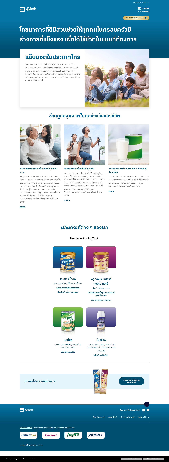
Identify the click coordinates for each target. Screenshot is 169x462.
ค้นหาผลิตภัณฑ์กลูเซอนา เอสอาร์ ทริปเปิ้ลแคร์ (101, 294)
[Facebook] (143, 410)
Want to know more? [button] (153, 459)
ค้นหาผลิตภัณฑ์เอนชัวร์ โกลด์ (67, 287)
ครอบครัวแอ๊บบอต (141, 3)
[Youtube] (148, 410)
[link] (125, 417)
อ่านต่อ (22, 206)
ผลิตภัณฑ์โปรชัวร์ (101, 355)
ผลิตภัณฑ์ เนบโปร (68, 352)
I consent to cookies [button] (131, 459)
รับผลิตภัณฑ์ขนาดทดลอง (68, 292)
